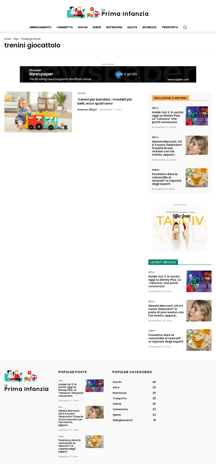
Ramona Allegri (87, 109)
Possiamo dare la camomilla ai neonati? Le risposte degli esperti (166, 179)
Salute (156, 169)
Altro (155, 107)
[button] (185, 27)
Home (7, 38)
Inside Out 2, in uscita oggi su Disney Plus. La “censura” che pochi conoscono (167, 117)
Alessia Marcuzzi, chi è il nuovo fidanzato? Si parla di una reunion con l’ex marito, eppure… (167, 148)
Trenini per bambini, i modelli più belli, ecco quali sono (104, 101)
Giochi (81, 93)
